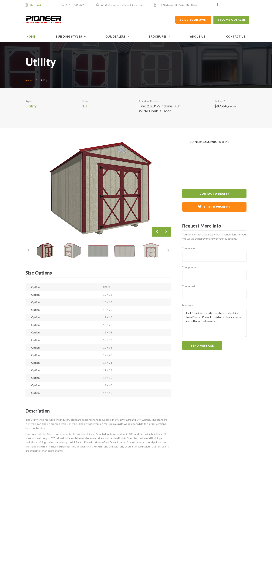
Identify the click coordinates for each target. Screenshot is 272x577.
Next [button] (166, 232)
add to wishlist (214, 207)
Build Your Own (193, 19)
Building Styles (69, 36)
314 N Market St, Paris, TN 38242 (177, 5)
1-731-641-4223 (75, 5)
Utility (31, 106)
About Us (198, 36)
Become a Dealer (231, 19)
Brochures (158, 36)
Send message (202, 345)
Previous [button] (157, 232)
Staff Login (35, 5)
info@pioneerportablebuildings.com (122, 5)
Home (30, 36)
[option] (98, 188)
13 (84, 106)
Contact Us (236, 36)
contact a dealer (214, 193)
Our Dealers (115, 36)
